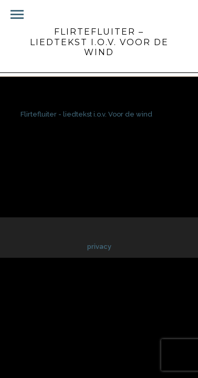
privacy (99, 246)
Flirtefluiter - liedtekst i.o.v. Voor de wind (86, 114)
